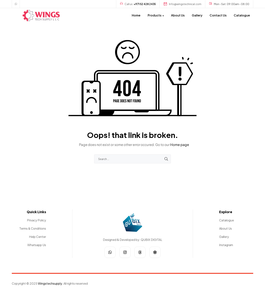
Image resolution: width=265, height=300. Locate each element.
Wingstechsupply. (50, 283)
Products (155, 15)
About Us (178, 15)
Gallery (197, 15)
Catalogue (242, 15)
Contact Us (218, 15)
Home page (179, 144)
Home (136, 15)
